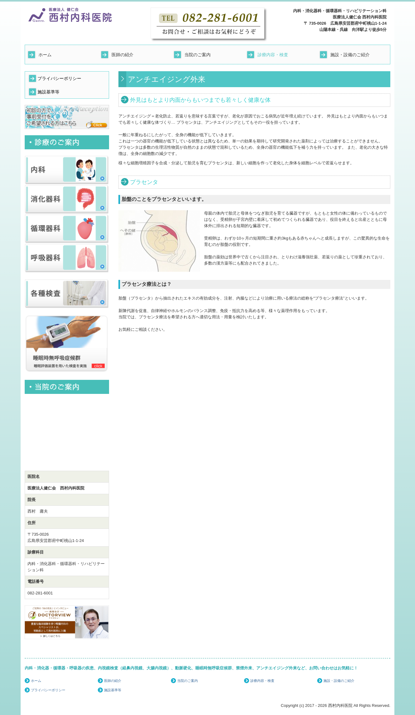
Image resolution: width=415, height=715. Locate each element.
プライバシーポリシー (59, 78)
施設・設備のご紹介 (350, 54)
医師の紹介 (122, 54)
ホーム (45, 54)
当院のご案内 (197, 54)
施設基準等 (48, 91)
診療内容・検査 (273, 54)
